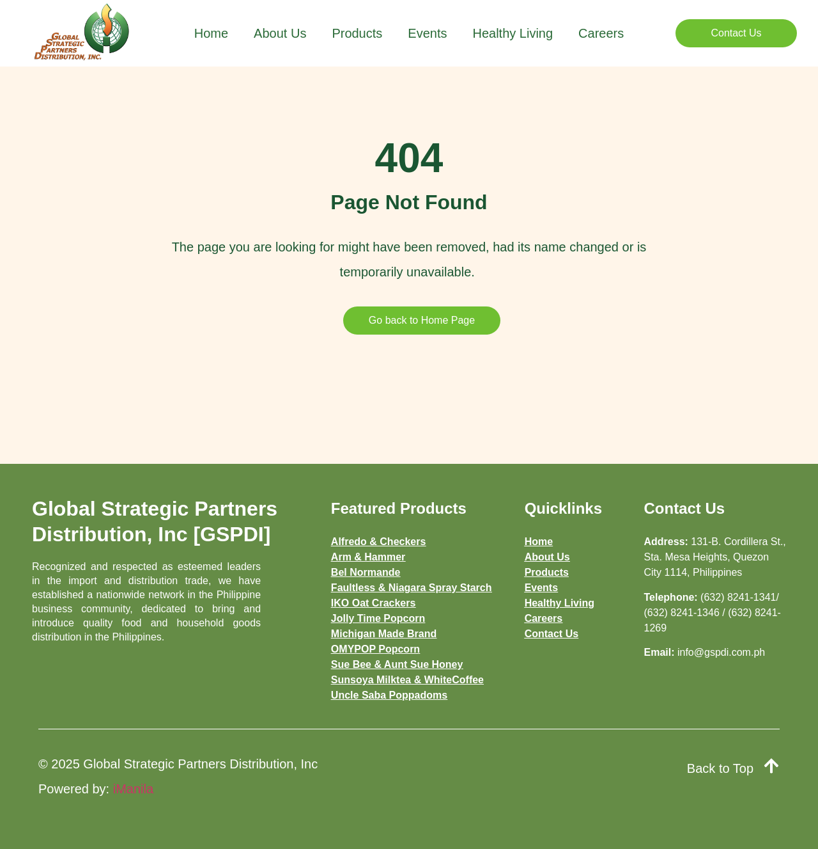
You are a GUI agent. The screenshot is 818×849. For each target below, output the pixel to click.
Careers (601, 33)
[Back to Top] (771, 766)
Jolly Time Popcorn (378, 618)
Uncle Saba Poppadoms (389, 695)
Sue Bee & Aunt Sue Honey (397, 664)
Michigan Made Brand (383, 633)
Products (357, 33)
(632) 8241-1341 (738, 597)
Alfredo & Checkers (378, 541)
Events (427, 33)
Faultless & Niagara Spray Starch (411, 587)
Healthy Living (512, 33)
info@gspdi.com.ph (721, 652)
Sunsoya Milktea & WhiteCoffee (407, 679)
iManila (133, 789)
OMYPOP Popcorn (375, 649)
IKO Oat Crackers (373, 603)
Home (211, 33)
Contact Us (551, 633)
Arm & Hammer (368, 556)
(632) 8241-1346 (682, 612)
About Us (280, 33)
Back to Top (720, 768)
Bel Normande (365, 572)
